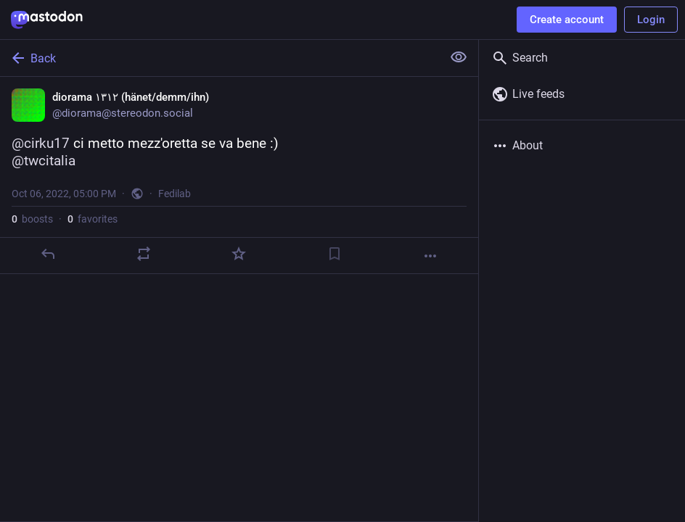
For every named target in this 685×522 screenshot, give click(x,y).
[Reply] (48, 253)
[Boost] (143, 253)
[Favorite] (238, 253)
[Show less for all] (458, 57)
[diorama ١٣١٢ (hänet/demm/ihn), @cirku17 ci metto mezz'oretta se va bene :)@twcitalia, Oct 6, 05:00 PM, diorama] (239, 175)
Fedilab (174, 193)
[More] (430, 256)
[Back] (219, 58)
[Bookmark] (334, 253)
